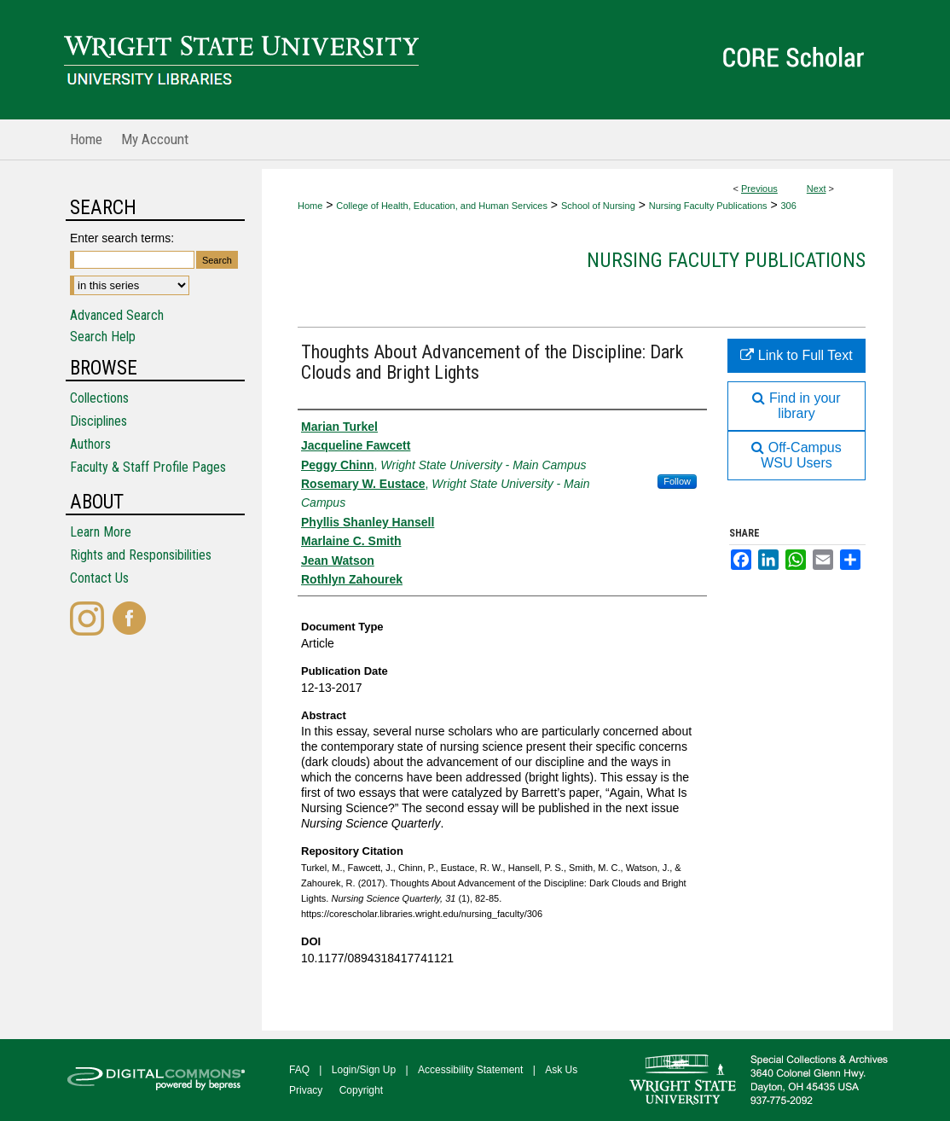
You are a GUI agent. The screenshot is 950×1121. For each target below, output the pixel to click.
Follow (677, 481)
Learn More (100, 532)
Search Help (103, 336)
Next (816, 188)
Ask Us (561, 1070)
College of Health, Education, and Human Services (441, 205)
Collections (99, 398)
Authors (90, 444)
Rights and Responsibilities (140, 555)
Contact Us (99, 578)
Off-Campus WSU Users (796, 455)
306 (788, 205)
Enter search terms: (122, 238)
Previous (759, 188)
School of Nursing (598, 205)
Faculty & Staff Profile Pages (148, 467)
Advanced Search (117, 315)
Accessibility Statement (470, 1070)
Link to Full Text (796, 355)
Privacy (305, 1090)
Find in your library (796, 406)
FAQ (299, 1070)
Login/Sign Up (364, 1070)
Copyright (361, 1090)
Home (310, 205)
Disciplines (98, 421)
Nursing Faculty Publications (708, 205)
